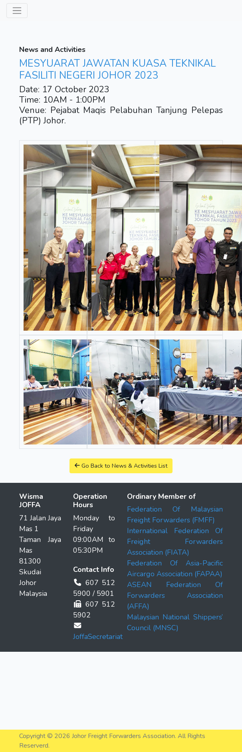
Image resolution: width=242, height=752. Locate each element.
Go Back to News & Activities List (121, 466)
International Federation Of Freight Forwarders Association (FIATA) (175, 541)
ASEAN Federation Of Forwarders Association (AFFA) (175, 595)
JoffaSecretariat (98, 636)
